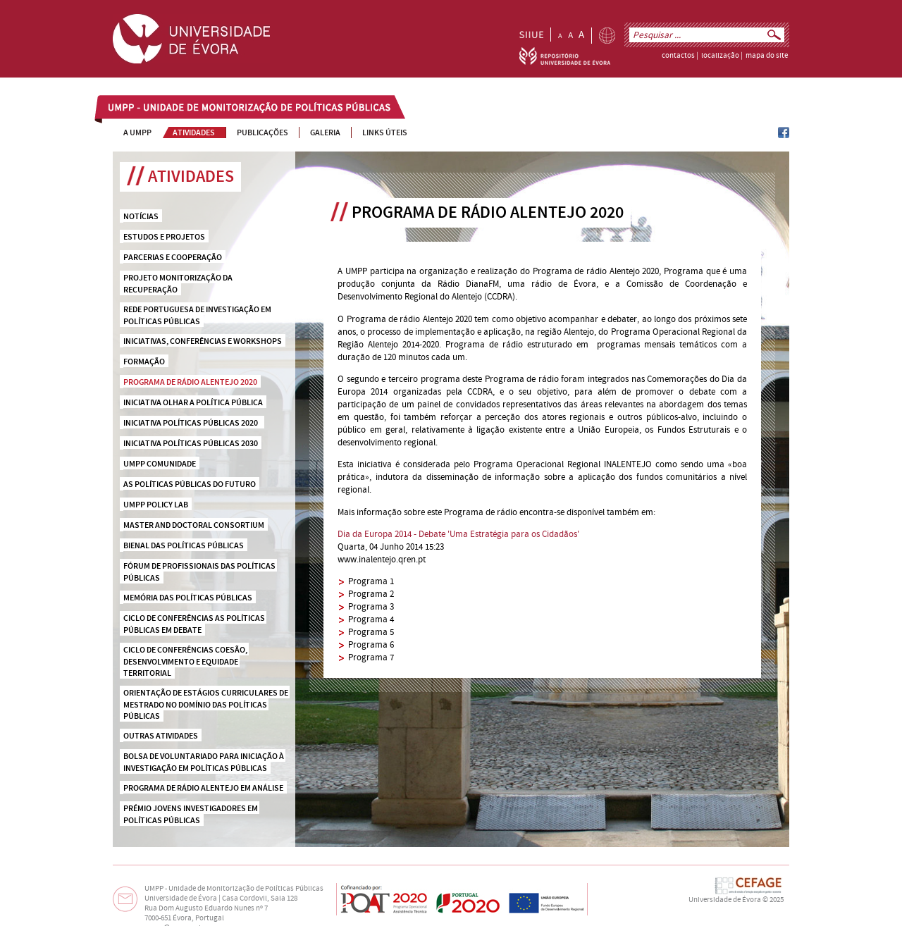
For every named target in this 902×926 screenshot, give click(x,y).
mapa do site (767, 56)
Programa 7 (371, 657)
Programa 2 (371, 594)
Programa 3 (371, 606)
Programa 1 (371, 581)
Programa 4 (371, 619)
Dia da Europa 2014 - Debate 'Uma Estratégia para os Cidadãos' (458, 534)
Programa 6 (371, 644)
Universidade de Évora (724, 900)
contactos (678, 56)
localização (720, 56)
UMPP (120, 108)
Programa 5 (371, 632)
